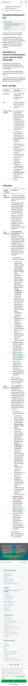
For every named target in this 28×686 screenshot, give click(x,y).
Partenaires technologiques (11, 632)
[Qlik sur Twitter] (22, 664)
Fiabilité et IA (7, 624)
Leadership (7, 645)
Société (6, 643)
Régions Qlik (7, 636)
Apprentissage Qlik (9, 579)
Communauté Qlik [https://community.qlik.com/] (14, 664)
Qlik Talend (6, 594)
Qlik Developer (7, 575)
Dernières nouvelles (9, 657)
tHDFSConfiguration (19, 340)
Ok (14, 681)
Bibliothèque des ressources (11, 583)
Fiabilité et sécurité (9, 619)
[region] (14, 676)
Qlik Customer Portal (9, 581)
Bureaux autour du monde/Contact (13, 660)
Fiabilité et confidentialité (10, 622)
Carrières (6, 655)
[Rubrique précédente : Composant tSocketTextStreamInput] (7, 563)
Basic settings (7, 27)
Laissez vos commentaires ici (12, 556)
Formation (6, 577)
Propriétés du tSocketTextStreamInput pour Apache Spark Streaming (13, 24)
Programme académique (10, 651)
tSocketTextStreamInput (10, 8)
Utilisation (6, 28)
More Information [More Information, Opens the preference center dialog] (14, 684)
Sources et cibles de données (11, 634)
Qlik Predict (7, 608)
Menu (26, 2)
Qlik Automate (7, 610)
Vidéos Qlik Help (8, 573)
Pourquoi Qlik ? (7, 617)
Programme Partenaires (10, 653)
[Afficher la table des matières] (3, 6)
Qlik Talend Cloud (8, 596)
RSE (5, 647)
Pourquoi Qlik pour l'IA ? (10, 626)
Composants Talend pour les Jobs (13, 6)
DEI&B (5, 649)
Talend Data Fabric (8, 598)
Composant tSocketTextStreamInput (13, 10)
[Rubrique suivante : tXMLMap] (20, 563)
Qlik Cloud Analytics (9, 604)
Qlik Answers (7, 606)
